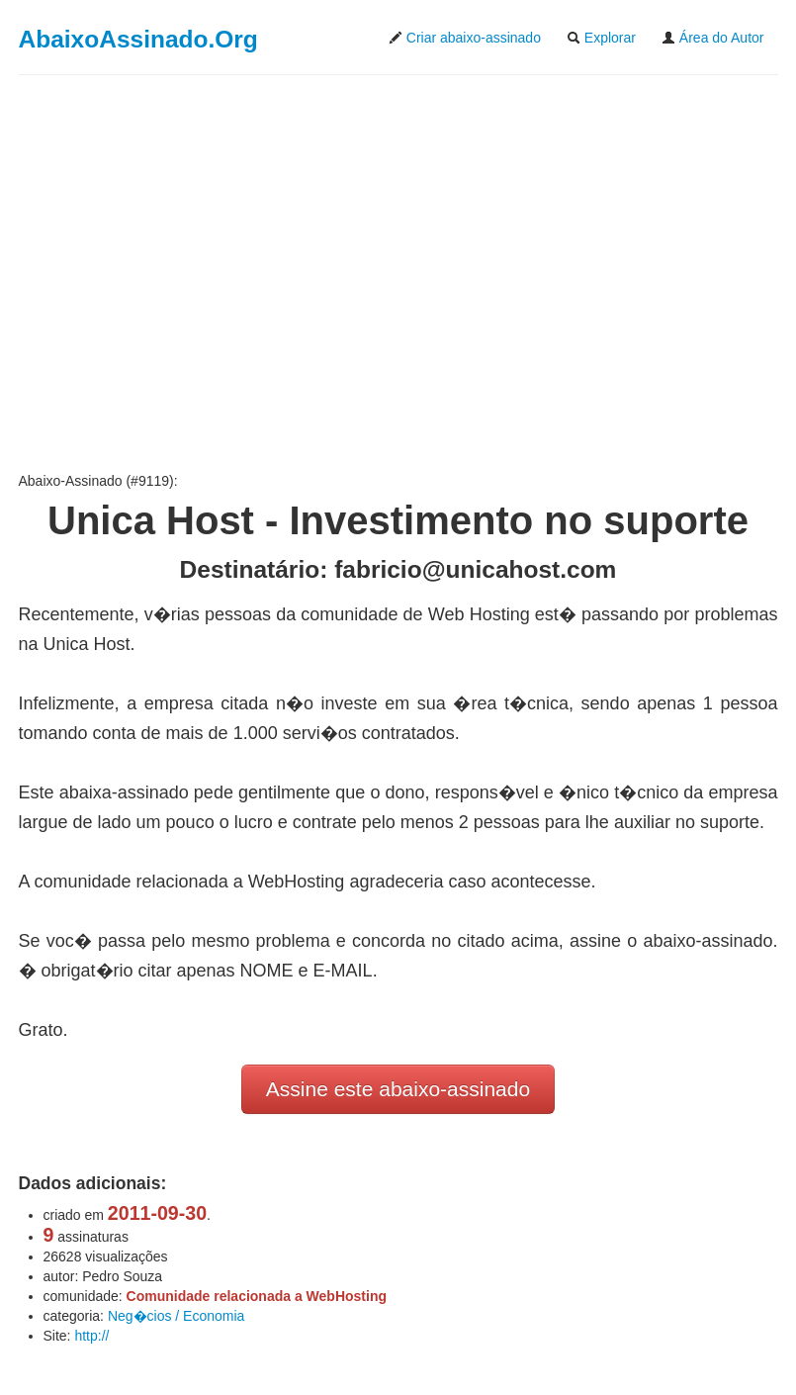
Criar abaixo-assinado (465, 38)
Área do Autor (713, 38)
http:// (91, 1336)
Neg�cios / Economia (176, 1316)
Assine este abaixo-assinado (398, 1088)
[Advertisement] (398, 273)
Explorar (601, 38)
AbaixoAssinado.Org (138, 39)
